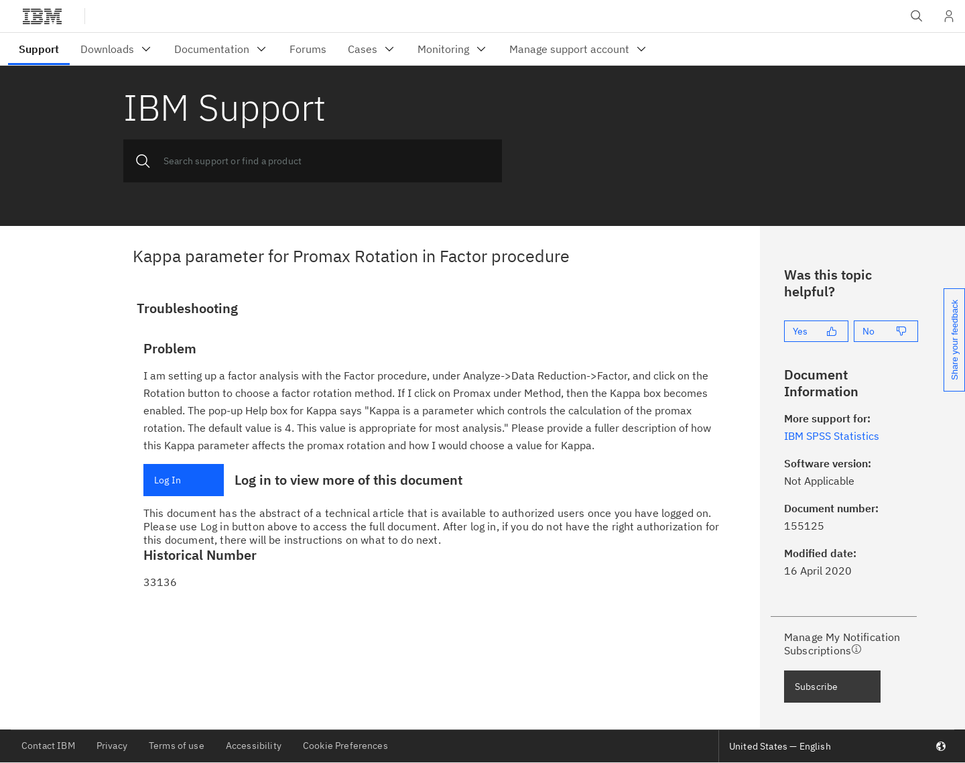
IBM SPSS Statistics (831, 436)
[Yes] (816, 331)
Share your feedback (955, 340)
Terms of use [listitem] (176, 746)
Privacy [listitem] (111, 746)
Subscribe (816, 687)
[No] (886, 331)
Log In (167, 480)
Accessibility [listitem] (253, 746)
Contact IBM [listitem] (48, 746)
